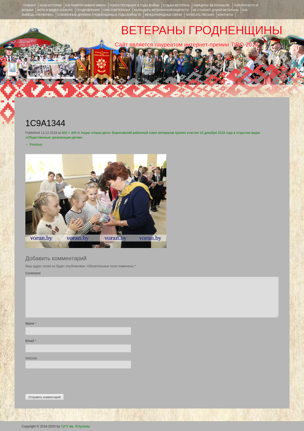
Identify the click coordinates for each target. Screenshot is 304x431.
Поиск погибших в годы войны (134, 5)
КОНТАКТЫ (225, 14)
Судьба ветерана (176, 5)
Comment (33, 273)
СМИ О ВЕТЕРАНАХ (116, 10)
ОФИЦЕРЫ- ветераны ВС (211, 5)
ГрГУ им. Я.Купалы (75, 426)
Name (29, 323)
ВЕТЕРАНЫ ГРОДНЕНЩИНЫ (201, 30)
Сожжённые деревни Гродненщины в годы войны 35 (99, 14)
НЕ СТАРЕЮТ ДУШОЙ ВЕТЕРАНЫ (215, 10)
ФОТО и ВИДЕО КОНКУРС (55, 10)
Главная (29, 5)
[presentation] (61, 380)
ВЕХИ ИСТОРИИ (50, 5)
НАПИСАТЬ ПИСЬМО (200, 14)
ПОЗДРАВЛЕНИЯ (88, 10)
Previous (33, 144)
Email (29, 341)
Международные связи (163, 14)
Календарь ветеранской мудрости (161, 10)
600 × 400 (69, 133)
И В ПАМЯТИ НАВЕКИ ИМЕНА (85, 5)
